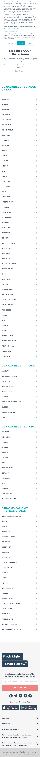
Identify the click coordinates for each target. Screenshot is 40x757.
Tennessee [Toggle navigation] (6, 310)
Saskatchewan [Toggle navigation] (8, 412)
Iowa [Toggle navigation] (4, 171)
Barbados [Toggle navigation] (6, 532)
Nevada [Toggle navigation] (5, 238)
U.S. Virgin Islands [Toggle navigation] (9, 624)
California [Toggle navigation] (6, 120)
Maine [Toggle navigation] (4, 192)
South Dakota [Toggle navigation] (8, 305)
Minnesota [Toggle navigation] (6, 212)
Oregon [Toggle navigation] (5, 284)
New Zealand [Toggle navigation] (7, 588)
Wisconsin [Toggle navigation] (6, 351)
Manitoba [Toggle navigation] (6, 381)
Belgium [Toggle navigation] (5, 432)
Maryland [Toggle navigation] (6, 197)
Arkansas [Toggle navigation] (6, 114)
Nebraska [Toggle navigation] (6, 233)
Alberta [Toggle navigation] (5, 371)
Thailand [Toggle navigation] (6, 614)
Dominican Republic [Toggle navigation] (10, 562)
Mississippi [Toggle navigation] (6, 217)
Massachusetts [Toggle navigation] (8, 202)
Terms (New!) (19, 754)
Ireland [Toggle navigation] (5, 458)
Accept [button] (21, 43)
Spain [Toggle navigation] (4, 483)
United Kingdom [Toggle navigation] (9, 499)
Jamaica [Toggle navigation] (5, 578)
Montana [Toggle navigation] (6, 228)
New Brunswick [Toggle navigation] (9, 386)
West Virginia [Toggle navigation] (8, 346)
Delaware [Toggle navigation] (6, 135)
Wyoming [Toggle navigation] (6, 356)
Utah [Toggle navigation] (4, 320)
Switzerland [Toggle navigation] (7, 494)
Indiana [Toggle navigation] (5, 166)
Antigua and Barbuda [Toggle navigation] (11, 516)
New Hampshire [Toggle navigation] (8, 243)
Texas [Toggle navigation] (4, 315)
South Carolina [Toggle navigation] (9, 300)
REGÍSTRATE (20, 688)
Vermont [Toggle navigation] (6, 325)
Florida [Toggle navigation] (5, 140)
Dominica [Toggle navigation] (6, 557)
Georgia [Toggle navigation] (5, 145)
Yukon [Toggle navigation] (4, 417)
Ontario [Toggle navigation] (5, 397)
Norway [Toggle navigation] (5, 473)
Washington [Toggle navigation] (7, 336)
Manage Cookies (29, 754)
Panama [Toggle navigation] (5, 593)
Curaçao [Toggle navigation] (5, 552)
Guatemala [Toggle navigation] (7, 573)
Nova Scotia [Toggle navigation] (7, 392)
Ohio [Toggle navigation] (4, 274)
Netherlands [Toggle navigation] (7, 468)
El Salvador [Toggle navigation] (7, 568)
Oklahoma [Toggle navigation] (6, 279)
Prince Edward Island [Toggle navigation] (11, 402)
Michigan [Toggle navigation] (5, 207)
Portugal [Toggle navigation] (6, 478)
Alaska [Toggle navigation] (5, 104)
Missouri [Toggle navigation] (5, 222)
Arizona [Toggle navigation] (5, 109)
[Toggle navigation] (20, 718)
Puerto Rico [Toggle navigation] (7, 598)
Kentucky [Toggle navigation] (6, 181)
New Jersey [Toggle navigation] (7, 248)
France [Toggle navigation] (5, 442)
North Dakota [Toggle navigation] (8, 269)
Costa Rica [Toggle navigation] (6, 547)
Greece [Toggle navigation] (5, 452)
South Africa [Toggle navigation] (7, 609)
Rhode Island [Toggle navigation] (7, 295)
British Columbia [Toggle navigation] (9, 376)
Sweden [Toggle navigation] (5, 488)
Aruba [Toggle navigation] (4, 521)
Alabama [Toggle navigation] (5, 99)
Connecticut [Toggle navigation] (7, 130)
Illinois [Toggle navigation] (5, 161)
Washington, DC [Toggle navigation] (9, 341)
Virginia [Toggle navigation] (5, 331)
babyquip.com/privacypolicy (12, 31)
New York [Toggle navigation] (6, 259)
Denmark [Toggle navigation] (5, 437)
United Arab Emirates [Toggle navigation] (11, 629)
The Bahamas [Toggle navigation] (7, 619)
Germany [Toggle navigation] (5, 447)
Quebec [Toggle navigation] (5, 407)
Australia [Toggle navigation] (6, 526)
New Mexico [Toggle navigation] (7, 253)
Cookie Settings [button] (10, 43)
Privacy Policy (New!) (23, 752)
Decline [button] (30, 43)
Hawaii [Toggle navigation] (4, 150)
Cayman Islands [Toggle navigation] (8, 537)
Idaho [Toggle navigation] (4, 156)
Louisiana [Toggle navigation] (6, 186)
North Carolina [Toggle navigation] (9, 264)
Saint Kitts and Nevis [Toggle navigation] (11, 604)
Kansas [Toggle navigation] (5, 176)
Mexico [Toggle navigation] (5, 583)
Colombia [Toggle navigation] (6, 542)
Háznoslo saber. (20, 71)
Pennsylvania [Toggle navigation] (7, 289)
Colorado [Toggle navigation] (6, 125)
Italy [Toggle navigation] (4, 463)
